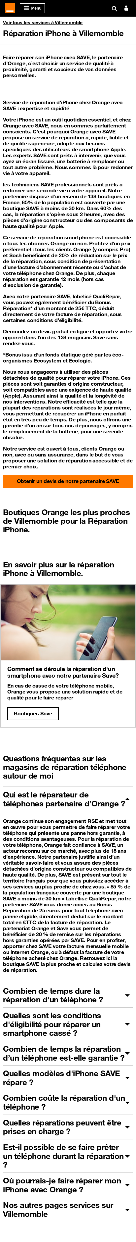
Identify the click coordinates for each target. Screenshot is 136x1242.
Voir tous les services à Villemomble (43, 22)
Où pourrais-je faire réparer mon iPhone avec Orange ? (62, 1184)
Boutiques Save (33, 713)
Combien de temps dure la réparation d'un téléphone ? (53, 995)
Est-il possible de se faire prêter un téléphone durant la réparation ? (63, 1156)
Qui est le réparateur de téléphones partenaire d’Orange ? (64, 798)
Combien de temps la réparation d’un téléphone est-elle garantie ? (63, 1053)
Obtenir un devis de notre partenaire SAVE (68, 481)
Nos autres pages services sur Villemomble (58, 1209)
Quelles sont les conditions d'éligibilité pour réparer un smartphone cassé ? (52, 1024)
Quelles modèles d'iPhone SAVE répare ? (61, 1077)
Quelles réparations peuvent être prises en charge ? (62, 1127)
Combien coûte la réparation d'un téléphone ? (64, 1102)
